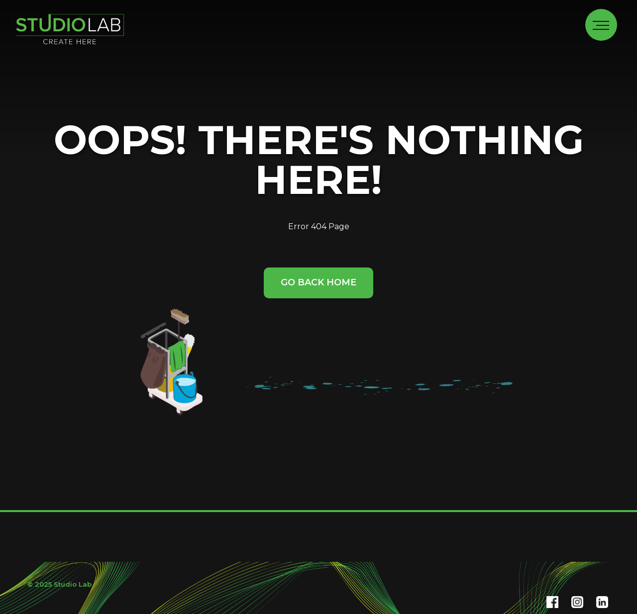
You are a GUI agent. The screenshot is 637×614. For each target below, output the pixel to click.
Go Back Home (318, 282)
